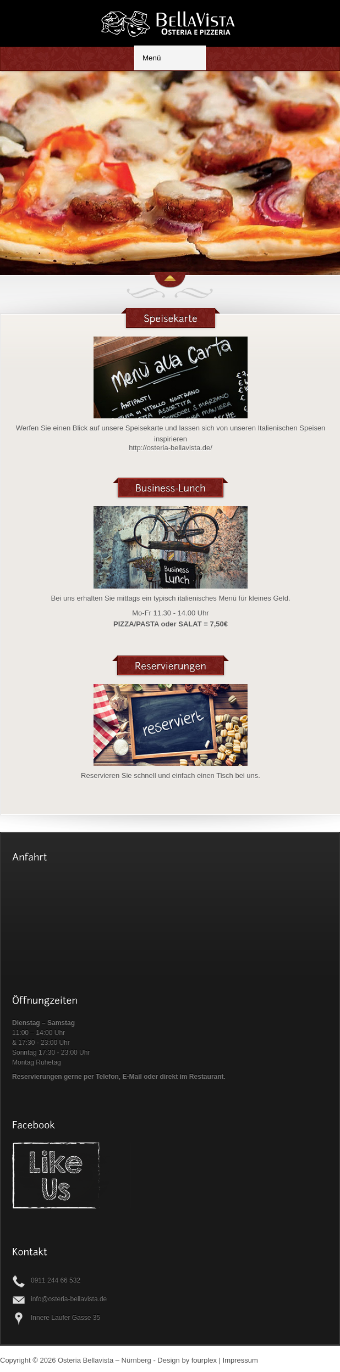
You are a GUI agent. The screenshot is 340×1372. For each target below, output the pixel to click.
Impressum (240, 1360)
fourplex (204, 1360)
